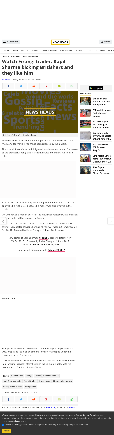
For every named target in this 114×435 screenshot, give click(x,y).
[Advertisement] (57, 18)
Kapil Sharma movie (12, 381)
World (24, 50)
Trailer (38, 375)
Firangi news (30, 386)
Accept (7, 430)
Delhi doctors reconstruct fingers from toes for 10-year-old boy (3, 221)
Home (6, 50)
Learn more (20, 421)
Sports (34, 50)
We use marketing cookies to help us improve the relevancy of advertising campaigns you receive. (47, 424)
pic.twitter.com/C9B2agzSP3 (44, 244)
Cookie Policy (89, 415)
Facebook (50, 407)
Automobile (66, 50)
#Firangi (43, 237)
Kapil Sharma (17, 375)
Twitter (72, 407)
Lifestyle (92, 50)
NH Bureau (6, 80)
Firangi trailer (30, 381)
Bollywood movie (51, 375)
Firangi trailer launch (62, 381)
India (15, 50)
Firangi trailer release (12, 386)
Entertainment (49, 50)
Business (80, 50)
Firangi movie (44, 381)
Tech (102, 50)
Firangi (29, 375)
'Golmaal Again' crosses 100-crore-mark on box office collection (110, 221)
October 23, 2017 (56, 250)
